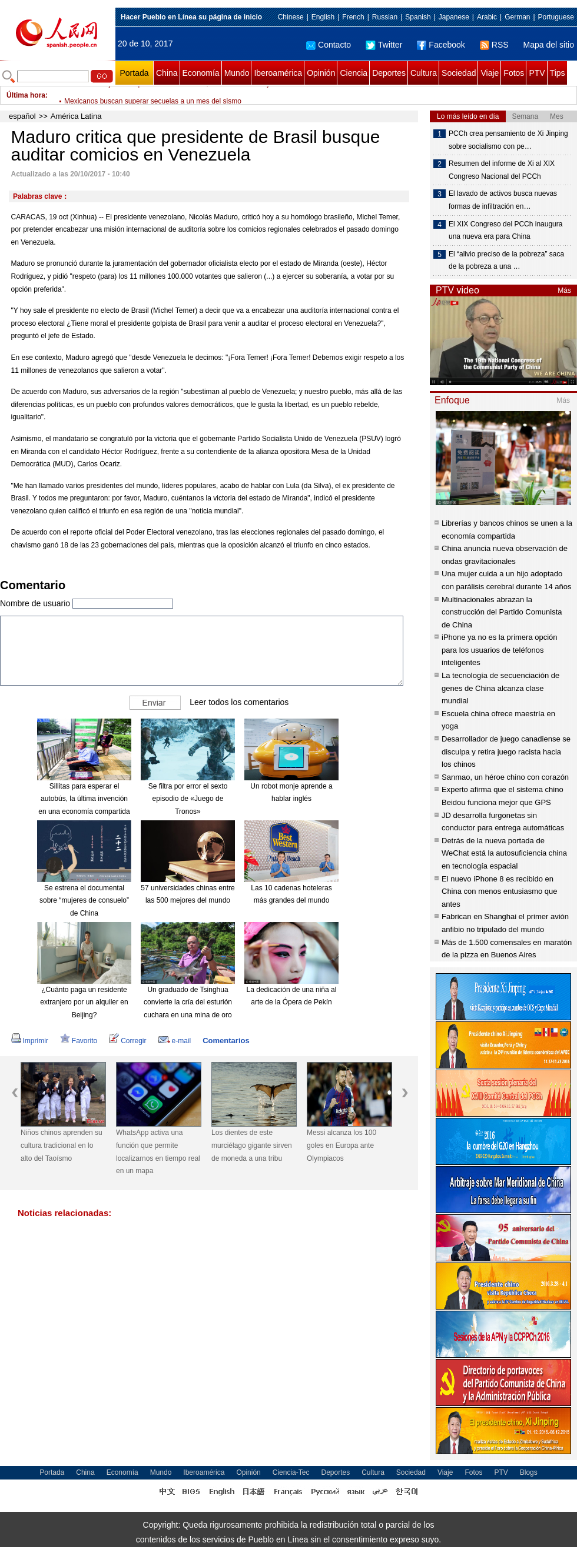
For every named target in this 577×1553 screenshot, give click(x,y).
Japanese (454, 17)
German (517, 17)
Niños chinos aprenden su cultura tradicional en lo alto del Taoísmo (61, 1145)
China (167, 73)
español (22, 116)
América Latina (76, 116)
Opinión (321, 73)
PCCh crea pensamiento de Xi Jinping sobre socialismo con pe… (508, 140)
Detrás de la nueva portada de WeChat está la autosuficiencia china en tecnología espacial (504, 853)
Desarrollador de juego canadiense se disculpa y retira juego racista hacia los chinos (506, 751)
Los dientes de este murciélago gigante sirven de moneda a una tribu (251, 1145)
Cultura (423, 73)
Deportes (389, 73)
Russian (384, 17)
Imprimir (29, 1041)
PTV (537, 73)
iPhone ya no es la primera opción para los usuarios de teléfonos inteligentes (500, 650)
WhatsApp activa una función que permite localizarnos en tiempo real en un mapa (158, 1151)
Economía (201, 73)
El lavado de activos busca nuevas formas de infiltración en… (503, 200)
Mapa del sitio (548, 44)
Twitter (384, 44)
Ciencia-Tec (291, 1472)
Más (564, 290)
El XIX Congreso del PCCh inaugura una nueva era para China (505, 230)
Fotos (513, 73)
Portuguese (556, 17)
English (322, 17)
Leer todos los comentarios (239, 702)
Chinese (291, 17)
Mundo (237, 73)
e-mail (174, 1041)
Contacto (328, 44)
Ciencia (353, 73)
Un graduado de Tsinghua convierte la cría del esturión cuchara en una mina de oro (188, 1002)
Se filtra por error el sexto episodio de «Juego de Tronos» (188, 799)
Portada (134, 73)
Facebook (441, 44)
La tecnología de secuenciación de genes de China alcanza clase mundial (500, 688)
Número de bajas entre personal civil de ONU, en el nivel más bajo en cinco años (191, 95)
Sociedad (459, 73)
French (353, 17)
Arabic (487, 17)
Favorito (78, 1041)
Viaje (489, 73)
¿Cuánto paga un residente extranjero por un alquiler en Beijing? (84, 1002)
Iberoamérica (278, 73)
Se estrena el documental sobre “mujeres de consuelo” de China (84, 900)
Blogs (529, 1472)
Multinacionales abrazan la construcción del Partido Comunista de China (502, 612)
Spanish (417, 17)
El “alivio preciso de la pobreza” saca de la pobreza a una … (506, 260)
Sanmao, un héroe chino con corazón (505, 777)
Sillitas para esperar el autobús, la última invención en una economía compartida (84, 799)
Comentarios (226, 1040)
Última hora (25, 95)
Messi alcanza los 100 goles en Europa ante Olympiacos (341, 1145)
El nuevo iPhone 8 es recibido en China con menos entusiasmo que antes (500, 891)
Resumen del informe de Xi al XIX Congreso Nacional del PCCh (502, 170)
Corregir (127, 1041)
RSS (494, 44)
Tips (557, 73)
